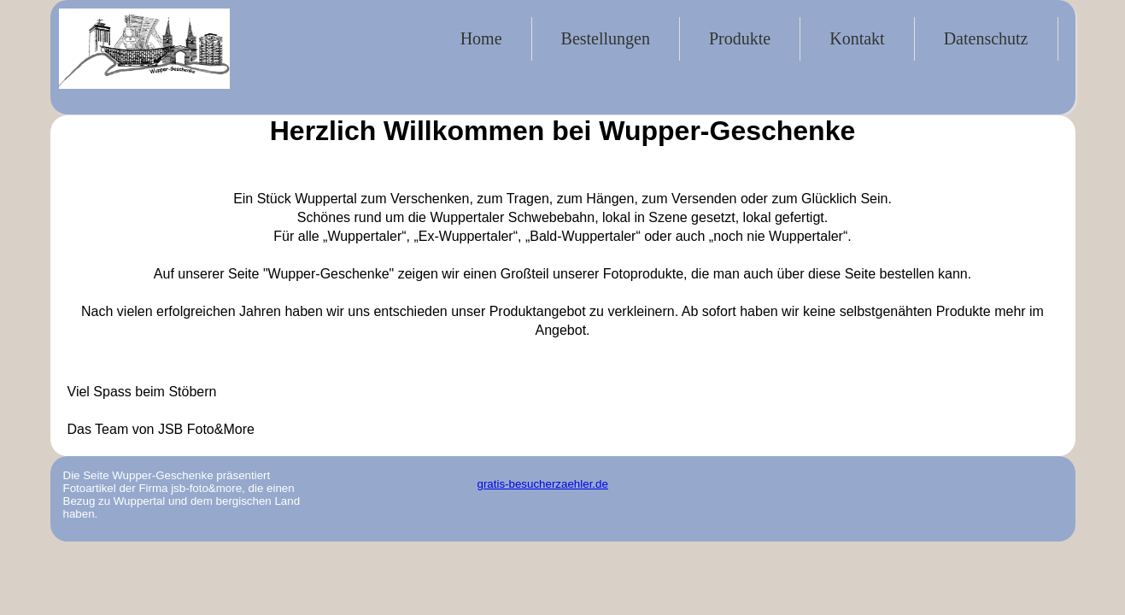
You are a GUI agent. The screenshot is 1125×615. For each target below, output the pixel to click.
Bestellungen (605, 38)
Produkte (740, 38)
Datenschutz (986, 38)
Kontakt (856, 38)
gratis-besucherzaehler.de (543, 483)
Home (481, 38)
